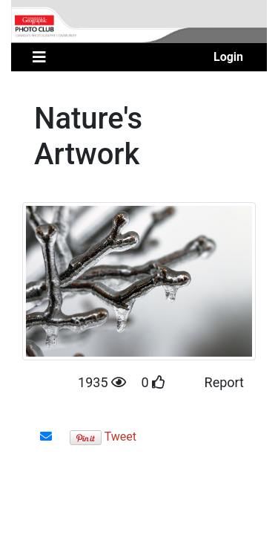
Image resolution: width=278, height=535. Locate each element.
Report (224, 382)
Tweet (120, 436)
